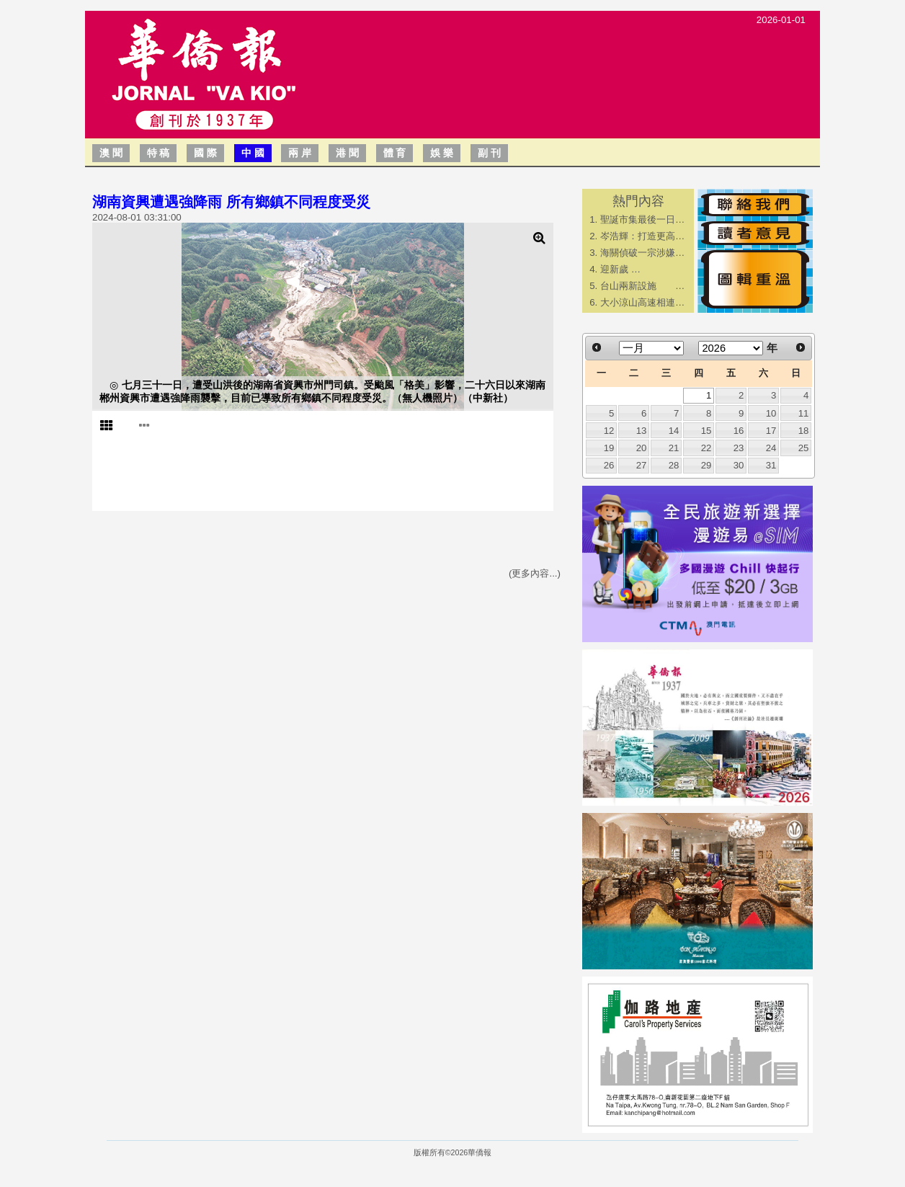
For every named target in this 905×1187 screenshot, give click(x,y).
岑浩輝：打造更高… (642, 236)
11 (803, 413)
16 (739, 430)
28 (674, 465)
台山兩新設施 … (642, 285)
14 (674, 430)
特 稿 (158, 153)
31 (771, 465)
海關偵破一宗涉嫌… (642, 252)
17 (771, 430)
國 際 (205, 153)
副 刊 (489, 153)
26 (609, 465)
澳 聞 (110, 153)
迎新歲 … (620, 269)
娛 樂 (441, 153)
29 (706, 465)
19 (609, 448)
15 (706, 430)
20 (641, 448)
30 (739, 465)
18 (803, 430)
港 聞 (347, 153)
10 (771, 413)
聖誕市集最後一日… (642, 219)
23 (739, 448)
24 (771, 448)
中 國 (252, 153)
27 (641, 465)
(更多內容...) (535, 573)
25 (803, 448)
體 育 (394, 153)
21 (674, 448)
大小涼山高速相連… (642, 302)
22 (706, 448)
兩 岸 (299, 153)
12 (609, 430)
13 (641, 430)
